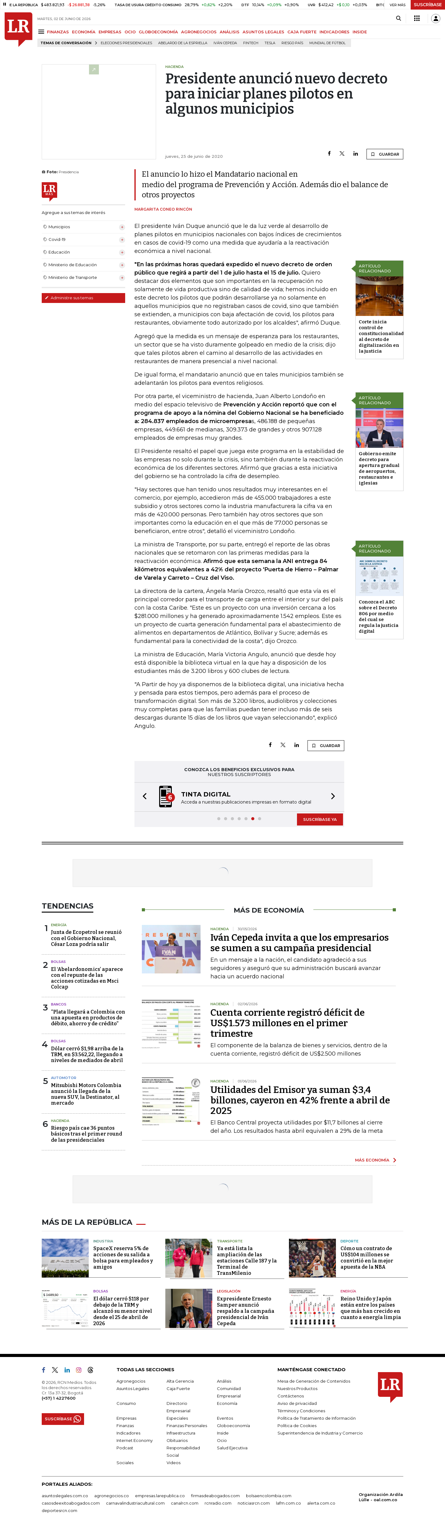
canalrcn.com (184, 1503)
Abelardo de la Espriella (182, 43)
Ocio (222, 1440)
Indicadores (128, 1432)
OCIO (130, 31)
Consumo (126, 1403)
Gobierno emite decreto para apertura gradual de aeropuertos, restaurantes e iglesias (379, 468)
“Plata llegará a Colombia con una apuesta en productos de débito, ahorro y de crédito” (88, 1018)
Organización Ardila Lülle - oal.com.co (381, 1497)
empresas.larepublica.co (160, 1495)
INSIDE (360, 31)
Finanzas (125, 1425)
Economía (227, 1403)
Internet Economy (135, 1440)
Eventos (225, 1418)
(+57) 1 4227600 (58, 1398)
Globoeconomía (233, 1425)
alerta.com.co (321, 1503)
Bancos (58, 1004)
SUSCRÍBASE (428, 4)
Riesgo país (292, 43)
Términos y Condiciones (301, 1410)
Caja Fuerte (178, 1388)
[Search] (398, 18)
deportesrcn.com (59, 1510)
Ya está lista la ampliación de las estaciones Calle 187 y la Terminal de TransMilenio (247, 1260)
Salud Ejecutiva (232, 1447)
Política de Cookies (297, 1425)
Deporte (349, 1241)
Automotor (63, 1078)
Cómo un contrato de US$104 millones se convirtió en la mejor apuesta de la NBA (367, 1257)
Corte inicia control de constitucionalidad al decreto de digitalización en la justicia (381, 336)
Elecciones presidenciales (126, 43)
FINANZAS (58, 31)
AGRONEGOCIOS (199, 31)
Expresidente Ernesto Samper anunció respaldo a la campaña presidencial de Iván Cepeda (245, 1311)
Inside (223, 1432)
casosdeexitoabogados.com (71, 1503)
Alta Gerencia (180, 1381)
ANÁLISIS (229, 31)
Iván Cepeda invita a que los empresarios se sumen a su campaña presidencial (299, 943)
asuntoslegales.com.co (65, 1495)
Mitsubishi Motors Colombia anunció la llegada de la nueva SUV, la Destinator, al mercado (86, 1094)
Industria (103, 1241)
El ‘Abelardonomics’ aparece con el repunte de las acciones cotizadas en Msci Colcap (87, 978)
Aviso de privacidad (297, 1403)
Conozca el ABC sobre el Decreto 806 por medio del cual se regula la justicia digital (378, 616)
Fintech (250, 43)
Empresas (126, 1418)
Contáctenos (291, 1395)
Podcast (125, 1447)
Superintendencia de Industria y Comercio (320, 1432)
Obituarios (177, 1440)
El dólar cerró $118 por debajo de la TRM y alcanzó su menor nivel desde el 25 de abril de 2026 (122, 1311)
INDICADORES (335, 31)
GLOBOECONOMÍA (158, 31)
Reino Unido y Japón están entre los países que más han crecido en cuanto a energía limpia (371, 1308)
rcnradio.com (218, 1503)
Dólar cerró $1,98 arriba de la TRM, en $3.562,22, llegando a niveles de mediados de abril (87, 1054)
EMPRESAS (110, 31)
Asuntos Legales (133, 1388)
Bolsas (58, 962)
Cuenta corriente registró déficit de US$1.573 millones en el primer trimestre (287, 1023)
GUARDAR (385, 154)
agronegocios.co (111, 1495)
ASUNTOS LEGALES (263, 31)
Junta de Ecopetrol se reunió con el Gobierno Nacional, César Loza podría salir (86, 938)
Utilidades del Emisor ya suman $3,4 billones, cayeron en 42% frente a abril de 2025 (300, 1100)
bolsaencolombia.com (268, 1495)
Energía (58, 925)
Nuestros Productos (297, 1388)
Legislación (228, 1291)
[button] (142, 797)
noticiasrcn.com (254, 1503)
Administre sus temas (69, 297)
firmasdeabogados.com (215, 1495)
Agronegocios (131, 1381)
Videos (173, 1462)
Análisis (224, 1381)
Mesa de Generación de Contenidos (314, 1381)
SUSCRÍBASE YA (320, 819)
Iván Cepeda (225, 43)
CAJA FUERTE (301, 31)
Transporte (230, 1241)
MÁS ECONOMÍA (372, 1159)
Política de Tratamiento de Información (317, 1418)
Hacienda (60, 1121)
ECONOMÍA (83, 31)
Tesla (270, 43)
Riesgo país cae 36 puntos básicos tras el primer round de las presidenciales (86, 1134)
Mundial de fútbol (327, 43)
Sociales (125, 1462)
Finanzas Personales (187, 1425)
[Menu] (42, 31)
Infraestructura (181, 1432)
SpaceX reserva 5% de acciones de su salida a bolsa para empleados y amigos (123, 1257)
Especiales (177, 1418)
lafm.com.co (288, 1503)
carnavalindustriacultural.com (135, 1503)
